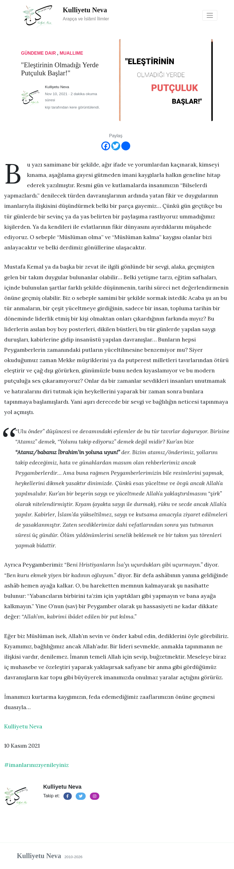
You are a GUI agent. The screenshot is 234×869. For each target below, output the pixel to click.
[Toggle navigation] (209, 15)
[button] (67, 796)
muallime (71, 53)
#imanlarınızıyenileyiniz (36, 764)
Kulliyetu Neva (23, 726)
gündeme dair (39, 53)
